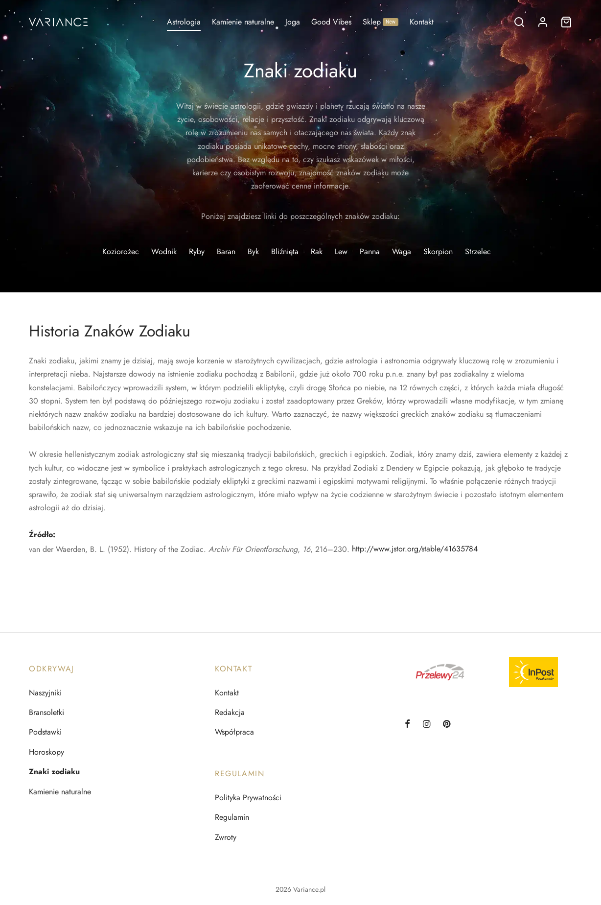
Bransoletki (46, 712)
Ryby (197, 251)
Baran (226, 251)
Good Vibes (331, 21)
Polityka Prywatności (248, 797)
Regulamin (232, 817)
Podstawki (45, 732)
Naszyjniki (45, 692)
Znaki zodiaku (54, 771)
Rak (317, 251)
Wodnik (164, 251)
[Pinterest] (446, 724)
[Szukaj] (519, 22)
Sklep (380, 21)
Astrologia (184, 21)
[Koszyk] (566, 22)
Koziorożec (120, 251)
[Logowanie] (543, 22)
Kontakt (422, 21)
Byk (253, 251)
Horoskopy (46, 752)
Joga (292, 21)
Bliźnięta (285, 251)
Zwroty (225, 837)
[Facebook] (407, 724)
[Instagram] (426, 724)
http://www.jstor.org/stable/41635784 (415, 548)
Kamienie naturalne (243, 21)
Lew (341, 251)
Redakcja (230, 712)
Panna (370, 251)
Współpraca (234, 732)
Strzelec (478, 251)
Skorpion (438, 251)
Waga (401, 251)
